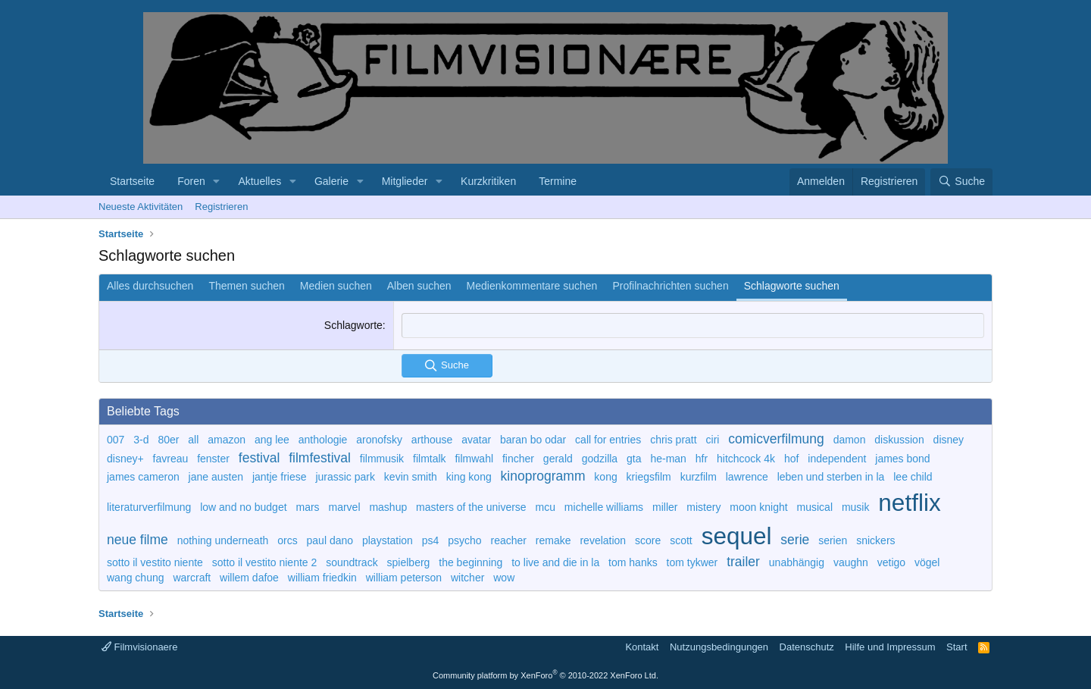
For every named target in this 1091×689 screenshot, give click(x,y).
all (193, 440)
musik (856, 507)
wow (503, 578)
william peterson (404, 578)
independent (837, 459)
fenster (213, 459)
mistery (703, 507)
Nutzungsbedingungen (719, 647)
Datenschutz (807, 647)
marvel (345, 507)
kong (605, 477)
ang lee (272, 440)
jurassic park (345, 477)
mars (307, 507)
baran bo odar (533, 440)
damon (849, 440)
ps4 (430, 540)
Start (956, 647)
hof (791, 459)
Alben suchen (419, 286)
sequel (737, 536)
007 (115, 440)
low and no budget (243, 507)
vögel (926, 562)
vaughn (850, 562)
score (648, 540)
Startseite (132, 181)
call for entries (608, 440)
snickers (875, 540)
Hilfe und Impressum (890, 647)
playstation (387, 540)
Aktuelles (259, 181)
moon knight (758, 507)
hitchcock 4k (746, 459)
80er (168, 440)
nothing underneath (223, 540)
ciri (713, 440)
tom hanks (633, 562)
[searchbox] (693, 326)
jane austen (216, 477)
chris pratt (673, 440)
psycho (464, 540)
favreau (171, 459)
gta (634, 459)
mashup (388, 507)
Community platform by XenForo (545, 675)
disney (948, 440)
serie (794, 539)
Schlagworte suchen (791, 286)
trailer (743, 561)
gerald (558, 459)
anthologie (323, 440)
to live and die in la (555, 562)
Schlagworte (353, 325)
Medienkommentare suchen (532, 286)
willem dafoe (249, 578)
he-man (668, 459)
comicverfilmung (776, 438)
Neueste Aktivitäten (140, 206)
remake (553, 540)
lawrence (747, 477)
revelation (603, 540)
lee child (912, 477)
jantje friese (279, 477)
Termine (558, 181)
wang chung (135, 578)
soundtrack (351, 562)
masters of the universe (471, 507)
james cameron (143, 477)
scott (681, 540)
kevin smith (410, 477)
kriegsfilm (649, 477)
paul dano (330, 540)
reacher (509, 540)
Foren (191, 181)
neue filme (137, 539)
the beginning (470, 562)
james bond (902, 459)
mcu (545, 507)
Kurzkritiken (488, 181)
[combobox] (693, 326)
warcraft (192, 578)
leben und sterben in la (831, 477)
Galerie (331, 181)
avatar (476, 440)
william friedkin (322, 578)
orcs (287, 540)
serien (832, 540)
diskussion (899, 440)
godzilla (599, 459)
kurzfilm (698, 477)
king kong (469, 477)
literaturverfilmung (149, 507)
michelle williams (603, 507)
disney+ (125, 459)
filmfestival (320, 457)
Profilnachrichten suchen (670, 286)
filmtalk (429, 459)
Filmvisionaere (139, 647)
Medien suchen (336, 286)
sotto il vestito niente (155, 562)
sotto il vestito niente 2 (264, 562)
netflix (909, 502)
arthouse (431, 440)
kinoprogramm (543, 476)
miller (664, 507)
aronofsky (379, 440)
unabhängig (796, 562)
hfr (702, 459)
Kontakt (641, 647)
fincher (518, 459)
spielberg (408, 562)
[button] (217, 182)
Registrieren (221, 206)
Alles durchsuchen (150, 286)
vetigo (891, 562)
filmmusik (382, 459)
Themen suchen (246, 286)
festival (259, 457)
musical (815, 507)
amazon (226, 440)
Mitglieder (405, 181)
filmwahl (474, 459)
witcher (467, 578)
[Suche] (961, 182)
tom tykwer (692, 562)
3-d (140, 440)
